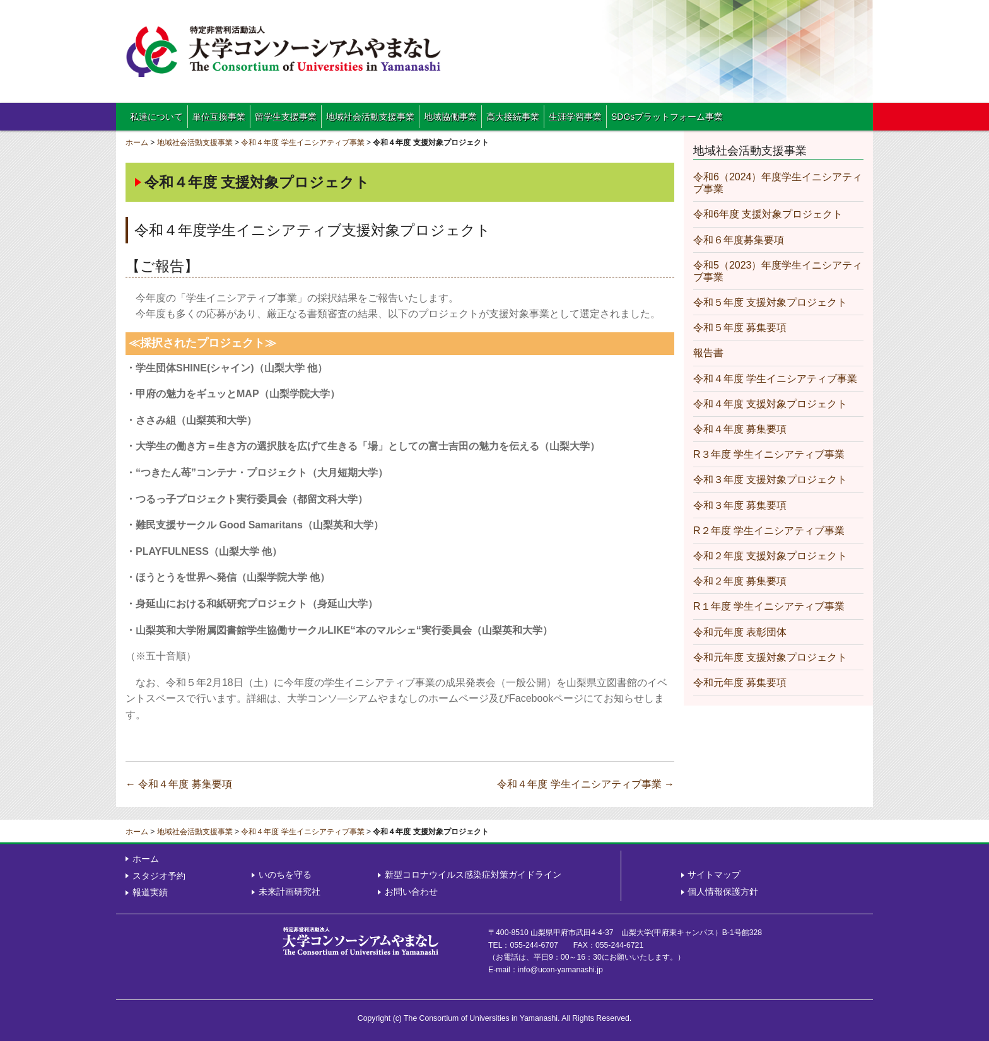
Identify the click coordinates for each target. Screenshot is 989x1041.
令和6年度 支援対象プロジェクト (768, 214)
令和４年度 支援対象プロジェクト (770, 403)
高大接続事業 (512, 117)
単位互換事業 (218, 117)
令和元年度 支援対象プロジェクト (770, 657)
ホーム (137, 142)
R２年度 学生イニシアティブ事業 (769, 530)
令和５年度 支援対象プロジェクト (770, 302)
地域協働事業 (450, 117)
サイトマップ (714, 874)
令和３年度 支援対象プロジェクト (770, 479)
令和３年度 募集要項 (740, 505)
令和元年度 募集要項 (740, 682)
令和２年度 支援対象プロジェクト (770, 555)
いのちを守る (285, 874)
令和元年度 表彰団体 (740, 632)
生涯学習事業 (575, 117)
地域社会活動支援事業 (370, 117)
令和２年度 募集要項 (740, 581)
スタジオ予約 (158, 876)
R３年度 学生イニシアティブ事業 (769, 454)
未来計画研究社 (289, 892)
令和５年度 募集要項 (740, 327)
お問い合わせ (411, 892)
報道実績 (150, 892)
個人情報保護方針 (723, 892)
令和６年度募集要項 (738, 240)
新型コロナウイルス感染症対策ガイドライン (473, 874)
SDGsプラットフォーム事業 (667, 117)
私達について (156, 117)
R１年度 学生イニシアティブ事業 (769, 606)
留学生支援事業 (286, 117)
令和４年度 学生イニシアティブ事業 (302, 142)
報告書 (708, 352)
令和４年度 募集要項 (179, 784)
